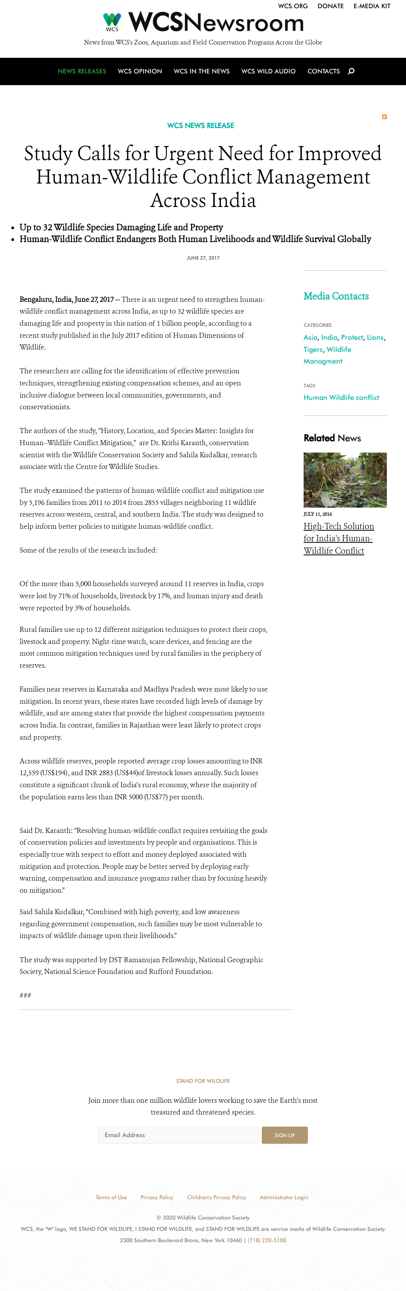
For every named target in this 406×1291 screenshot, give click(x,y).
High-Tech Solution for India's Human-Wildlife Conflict (339, 538)
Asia (310, 337)
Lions (375, 337)
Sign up (285, 1135)
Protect (352, 337)
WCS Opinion (140, 71)
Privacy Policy (157, 1197)
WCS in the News (202, 71)
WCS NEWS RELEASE (200, 125)
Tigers (313, 349)
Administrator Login (284, 1197)
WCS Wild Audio (268, 71)
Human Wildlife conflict (341, 397)
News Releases (82, 71)
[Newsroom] (203, 24)
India (329, 337)
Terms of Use (111, 1197)
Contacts (324, 71)
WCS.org (293, 6)
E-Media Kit (372, 6)
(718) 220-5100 (267, 1240)
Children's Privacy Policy (216, 1197)
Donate (331, 6)
